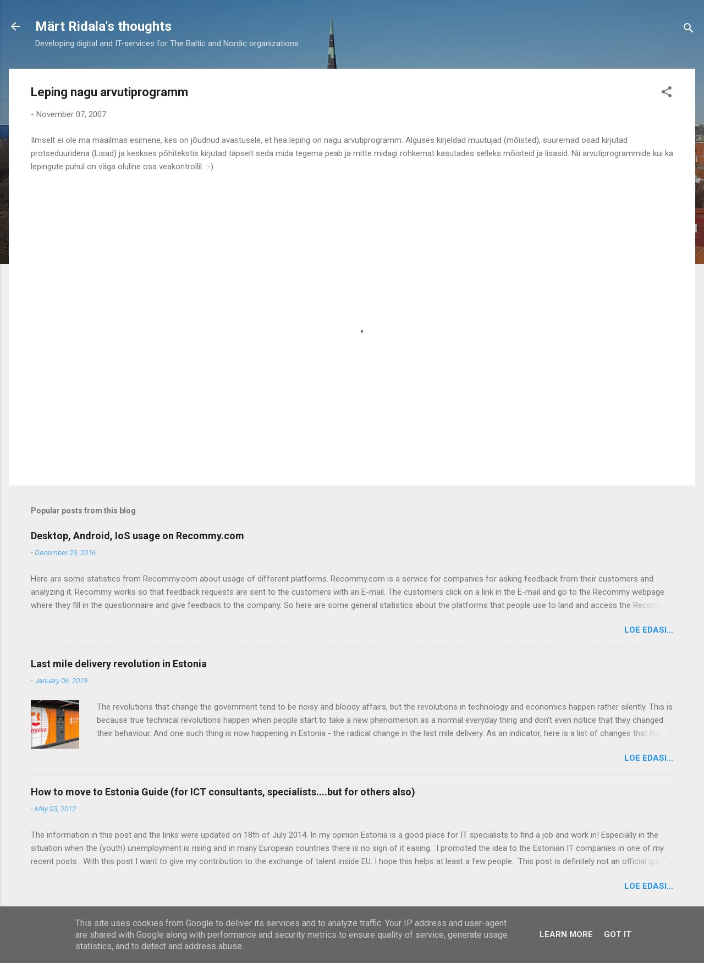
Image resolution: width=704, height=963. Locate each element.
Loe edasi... (648, 630)
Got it (617, 934)
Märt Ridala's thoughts (103, 26)
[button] (666, 93)
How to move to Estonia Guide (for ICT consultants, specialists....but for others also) (223, 792)
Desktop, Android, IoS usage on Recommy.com (137, 535)
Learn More (566, 934)
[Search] (688, 30)
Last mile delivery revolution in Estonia (119, 663)
